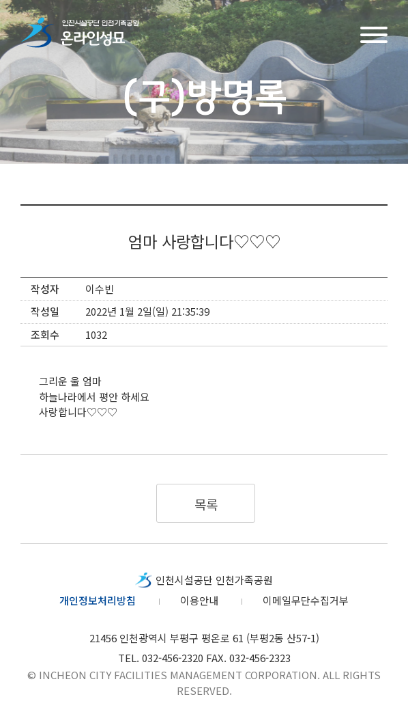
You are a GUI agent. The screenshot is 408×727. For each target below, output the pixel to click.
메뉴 (374, 33)
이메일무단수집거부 (306, 600)
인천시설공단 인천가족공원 (214, 580)
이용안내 (199, 600)
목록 (205, 504)
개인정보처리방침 (97, 600)
